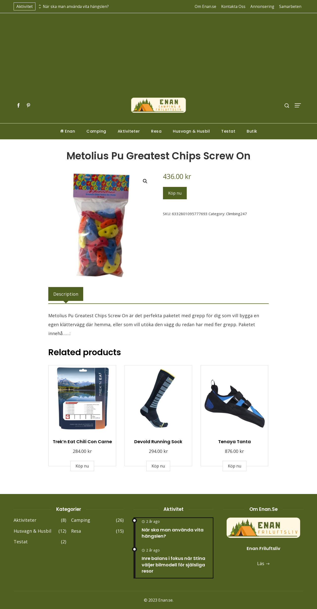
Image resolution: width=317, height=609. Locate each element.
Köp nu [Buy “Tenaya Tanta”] (234, 466)
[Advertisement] (158, 60)
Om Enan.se (205, 6)
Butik (252, 131)
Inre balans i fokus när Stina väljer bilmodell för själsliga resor (173, 564)
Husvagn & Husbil (191, 131)
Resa (156, 131)
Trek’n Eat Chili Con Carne (82, 441)
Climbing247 (236, 213)
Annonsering (262, 6)
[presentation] (39, 5)
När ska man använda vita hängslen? (76, 6)
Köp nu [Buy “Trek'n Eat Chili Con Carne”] (82, 466)
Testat (228, 131)
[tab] (65, 294)
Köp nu (175, 193)
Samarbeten (290, 6)
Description (65, 294)
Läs (263, 563)
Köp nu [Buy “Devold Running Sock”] (158, 466)
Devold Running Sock (158, 441)
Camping (96, 131)
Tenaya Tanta (234, 441)
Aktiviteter (129, 131)
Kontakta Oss (233, 6)
